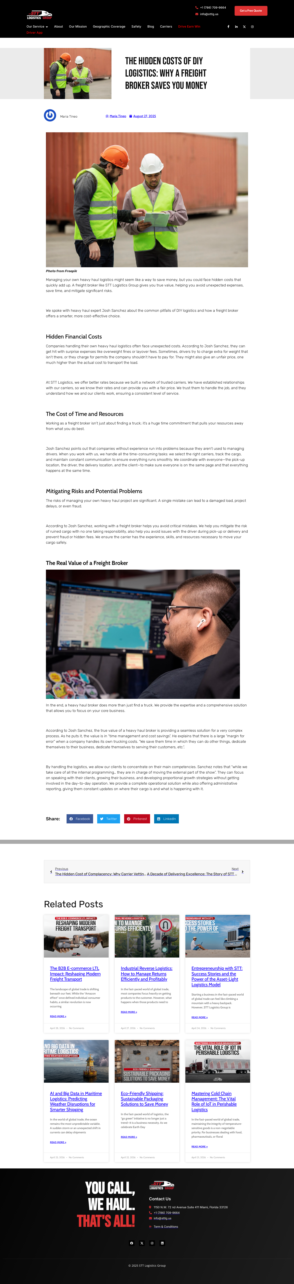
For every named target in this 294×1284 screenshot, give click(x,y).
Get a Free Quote (247, 11)
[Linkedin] (236, 26)
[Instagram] (252, 26)
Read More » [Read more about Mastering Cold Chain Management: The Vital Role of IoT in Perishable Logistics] (200, 1146)
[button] (80, 818)
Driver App (34, 33)
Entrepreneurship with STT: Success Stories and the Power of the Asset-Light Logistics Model (217, 976)
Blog (150, 26)
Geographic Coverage (109, 26)
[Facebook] (228, 26)
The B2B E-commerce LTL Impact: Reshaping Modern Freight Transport (75, 974)
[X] (244, 26)
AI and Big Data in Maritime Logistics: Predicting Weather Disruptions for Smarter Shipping (76, 1101)
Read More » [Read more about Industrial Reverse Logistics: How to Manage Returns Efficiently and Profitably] (129, 1011)
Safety (136, 26)
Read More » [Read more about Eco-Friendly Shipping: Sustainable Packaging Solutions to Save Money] (129, 1136)
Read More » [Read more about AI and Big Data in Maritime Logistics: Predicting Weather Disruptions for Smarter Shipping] (58, 1142)
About (58, 26)
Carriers (166, 26)
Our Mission (78, 26)
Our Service (37, 26)
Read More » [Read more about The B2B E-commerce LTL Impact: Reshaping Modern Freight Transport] (58, 1016)
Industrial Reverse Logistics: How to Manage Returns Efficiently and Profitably (147, 974)
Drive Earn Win (189, 26)
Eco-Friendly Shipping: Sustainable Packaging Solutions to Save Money (144, 1099)
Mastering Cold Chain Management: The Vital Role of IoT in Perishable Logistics (214, 1101)
